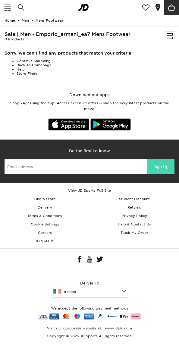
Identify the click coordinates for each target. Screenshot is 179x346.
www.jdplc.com (118, 328)
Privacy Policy (134, 216)
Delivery (45, 207)
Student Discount (134, 199)
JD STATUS (44, 241)
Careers (45, 233)
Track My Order (134, 233)
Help (21, 69)
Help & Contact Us (134, 224)
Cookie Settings (45, 224)
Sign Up (160, 167)
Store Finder (28, 73)
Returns (134, 207)
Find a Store (45, 199)
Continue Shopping (34, 61)
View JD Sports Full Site (89, 190)
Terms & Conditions (44, 216)
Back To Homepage (34, 65)
